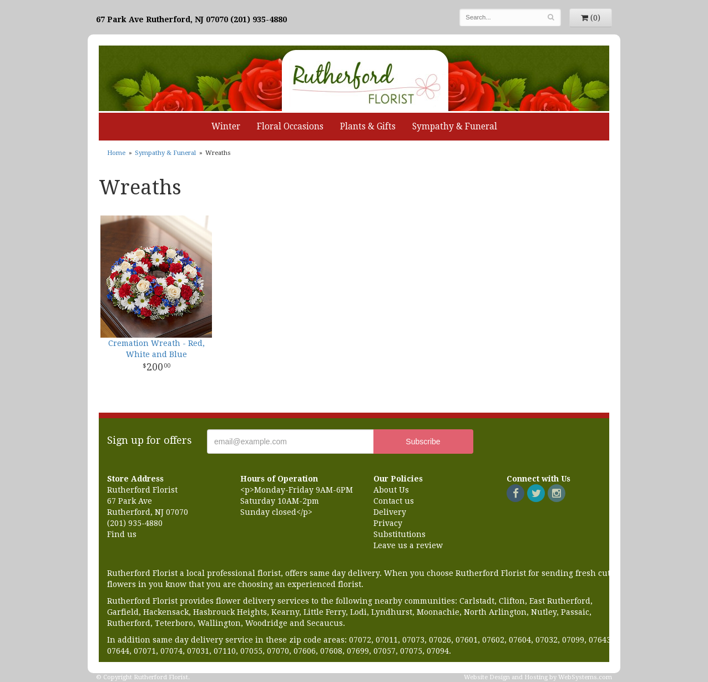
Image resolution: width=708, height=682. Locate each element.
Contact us (393, 501)
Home (116, 153)
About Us (391, 489)
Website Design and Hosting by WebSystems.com (538, 677)
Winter (225, 127)
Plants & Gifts (368, 127)
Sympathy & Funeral (454, 127)
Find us (121, 534)
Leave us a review (408, 545)
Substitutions (399, 534)
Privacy (387, 523)
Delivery (389, 512)
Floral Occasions (290, 127)
